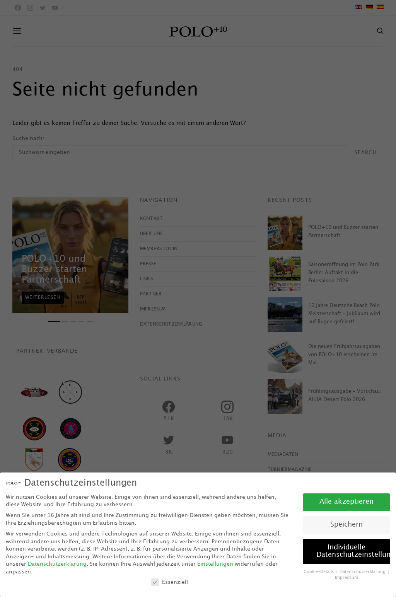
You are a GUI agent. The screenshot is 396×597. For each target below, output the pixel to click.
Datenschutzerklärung (57, 563)
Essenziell (169, 582)
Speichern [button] (346, 525)
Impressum (346, 578)
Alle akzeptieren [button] (346, 502)
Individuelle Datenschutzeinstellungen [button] (353, 551)
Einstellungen (215, 563)
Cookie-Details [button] (319, 572)
